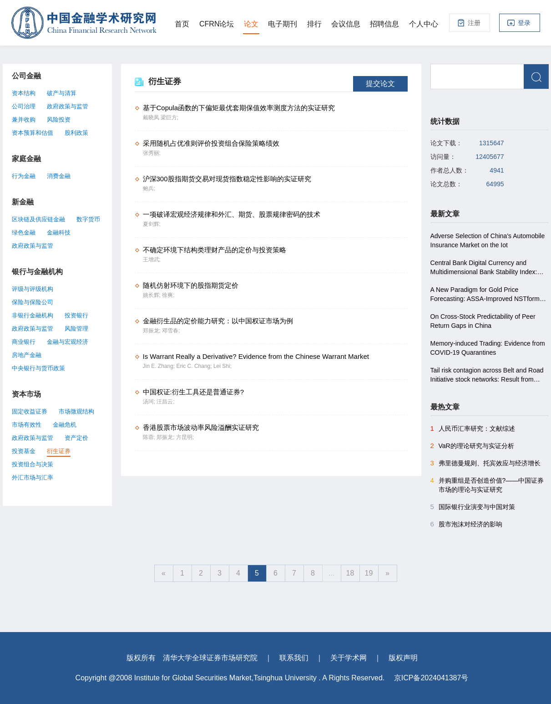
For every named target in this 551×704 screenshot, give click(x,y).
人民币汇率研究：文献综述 (472, 428)
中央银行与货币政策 (38, 368)
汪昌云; (165, 401)
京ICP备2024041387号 (431, 678)
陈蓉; (150, 437)
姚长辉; (152, 295)
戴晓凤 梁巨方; (161, 117)
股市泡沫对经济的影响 (466, 524)
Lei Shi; (222, 366)
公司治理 (23, 106)
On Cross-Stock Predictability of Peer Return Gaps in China (483, 321)
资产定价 (76, 437)
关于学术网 (348, 658)
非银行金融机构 (32, 315)
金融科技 (59, 232)
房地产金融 (26, 355)
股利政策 (76, 132)
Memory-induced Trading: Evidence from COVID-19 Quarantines (487, 348)
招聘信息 (384, 24)
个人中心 (423, 24)
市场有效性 (26, 424)
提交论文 (380, 83)
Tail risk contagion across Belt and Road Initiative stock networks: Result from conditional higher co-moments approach (488, 375)
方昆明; (185, 437)
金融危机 (64, 424)
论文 (251, 24)
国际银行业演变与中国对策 (472, 506)
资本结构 (23, 93)
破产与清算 (61, 93)
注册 (474, 22)
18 (350, 573)
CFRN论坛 (216, 24)
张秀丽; (152, 153)
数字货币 (88, 219)
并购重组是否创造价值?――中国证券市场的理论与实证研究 (487, 484)
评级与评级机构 (32, 289)
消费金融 (59, 176)
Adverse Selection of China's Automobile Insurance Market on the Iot (487, 240)
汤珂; (150, 401)
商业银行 (23, 341)
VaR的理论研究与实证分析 (472, 445)
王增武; (152, 259)
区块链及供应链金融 (38, 219)
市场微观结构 (76, 411)
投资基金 (23, 451)
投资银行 (76, 315)
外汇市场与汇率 (32, 477)
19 (369, 573)
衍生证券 (59, 451)
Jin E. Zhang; (160, 366)
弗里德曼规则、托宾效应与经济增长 (485, 463)
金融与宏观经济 (67, 341)
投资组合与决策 (32, 464)
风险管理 (76, 328)
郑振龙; (152, 330)
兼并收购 (23, 119)
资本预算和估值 (32, 132)
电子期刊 (282, 24)
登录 (524, 22)
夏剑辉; (152, 224)
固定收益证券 (29, 411)
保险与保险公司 (32, 302)
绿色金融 (23, 232)
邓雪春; (171, 330)
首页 (182, 24)
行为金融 (23, 176)
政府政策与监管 (67, 106)
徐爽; (168, 295)
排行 (314, 24)
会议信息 (345, 24)
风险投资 (59, 119)
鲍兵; (149, 188)
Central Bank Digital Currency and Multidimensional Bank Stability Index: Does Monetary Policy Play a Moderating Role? (488, 267)
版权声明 (403, 658)
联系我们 (293, 658)
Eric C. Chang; (195, 366)
